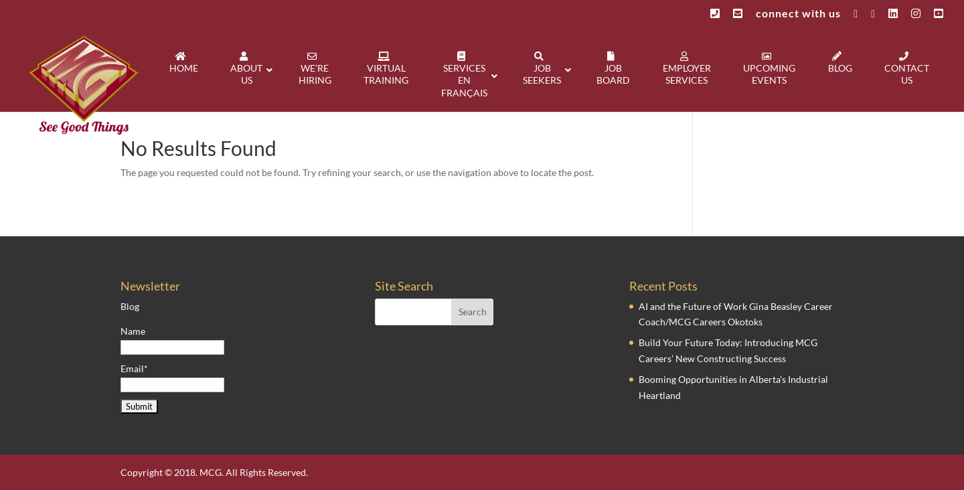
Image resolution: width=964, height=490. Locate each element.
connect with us (798, 13)
